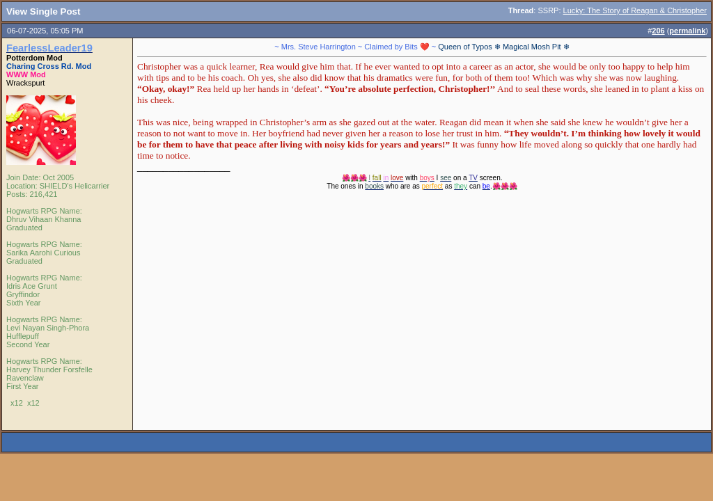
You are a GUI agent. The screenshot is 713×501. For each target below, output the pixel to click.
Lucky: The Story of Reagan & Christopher (635, 10)
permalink (687, 30)
